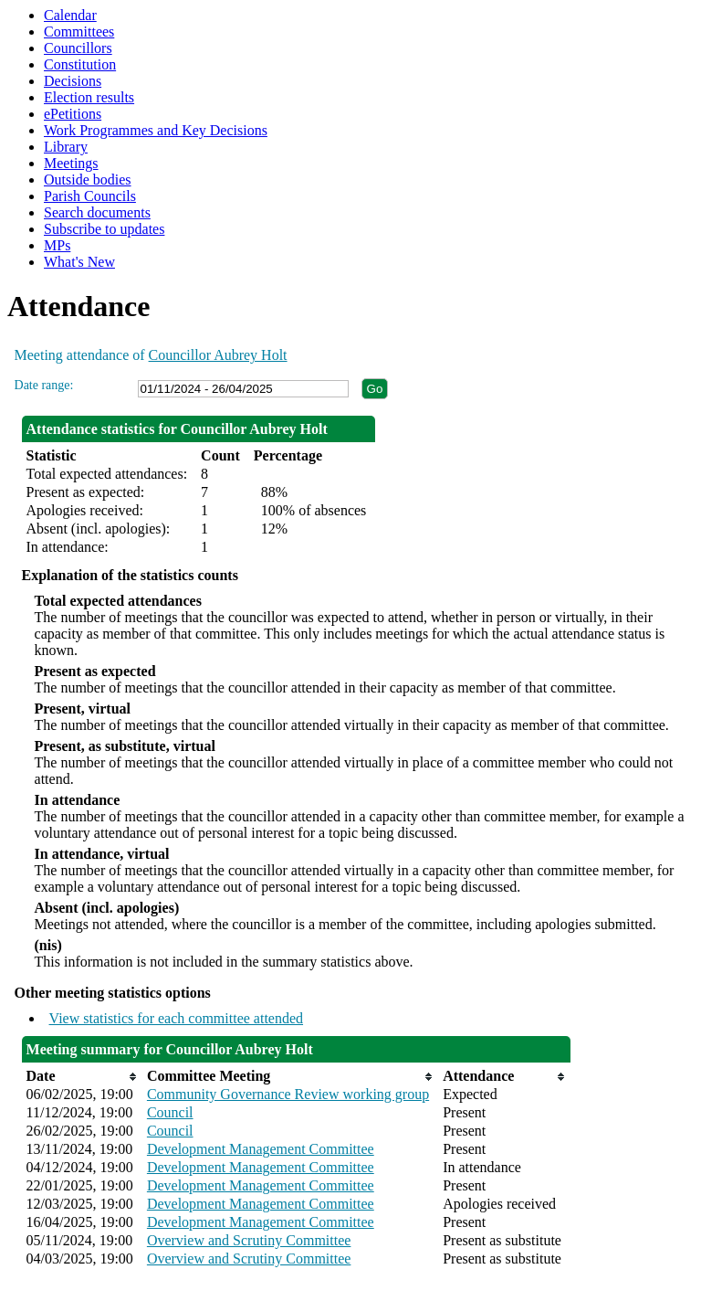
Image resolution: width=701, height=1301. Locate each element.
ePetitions (72, 114)
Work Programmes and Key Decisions (155, 130)
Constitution (80, 64)
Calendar (70, 15)
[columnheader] (82, 1076)
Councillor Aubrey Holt (218, 355)
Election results (89, 97)
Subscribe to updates (104, 229)
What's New (79, 262)
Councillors (78, 48)
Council (170, 1112)
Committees (79, 31)
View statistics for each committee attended (176, 1018)
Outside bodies (87, 179)
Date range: (44, 385)
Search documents (97, 212)
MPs (57, 245)
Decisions (72, 81)
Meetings (71, 163)
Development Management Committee (260, 1149)
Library (66, 146)
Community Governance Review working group (288, 1094)
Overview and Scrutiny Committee (249, 1240)
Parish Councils (90, 196)
